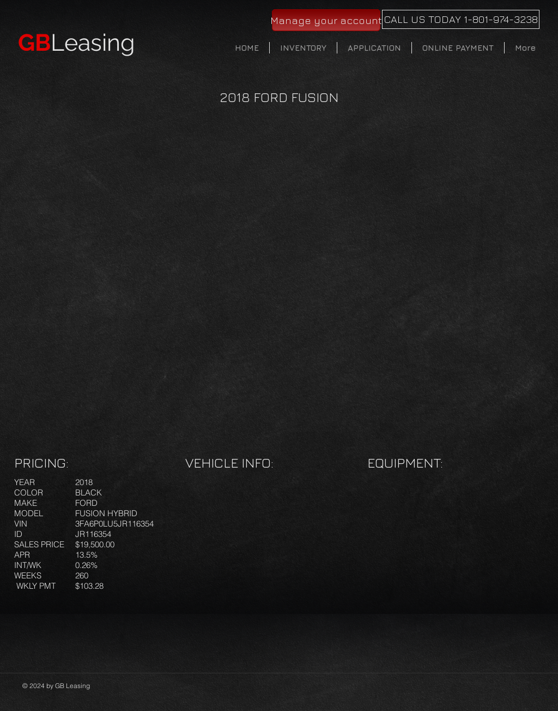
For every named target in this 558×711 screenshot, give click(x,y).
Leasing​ (76, 42)
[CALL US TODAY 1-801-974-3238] (460, 19)
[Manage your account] (326, 20)
